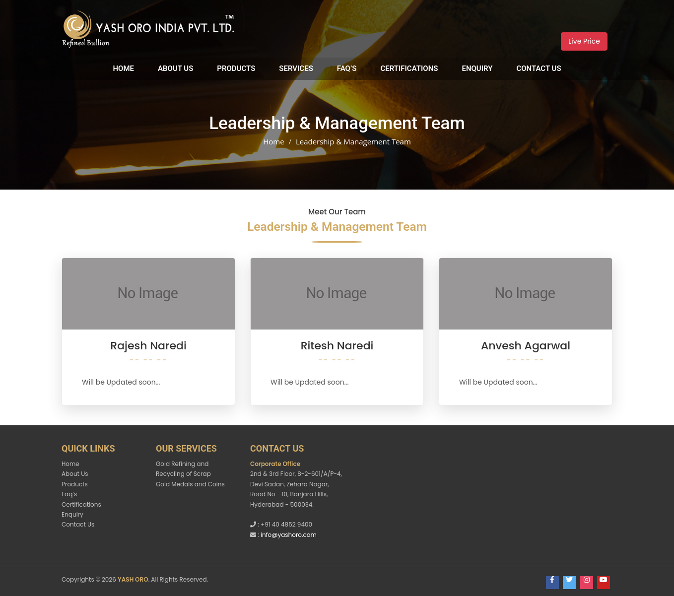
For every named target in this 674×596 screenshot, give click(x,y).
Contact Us (538, 68)
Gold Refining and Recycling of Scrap (183, 469)
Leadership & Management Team (353, 141)
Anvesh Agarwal (525, 345)
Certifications (409, 68)
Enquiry (477, 68)
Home (123, 68)
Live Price (584, 41)
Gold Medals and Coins (190, 484)
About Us (175, 68)
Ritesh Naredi (337, 345)
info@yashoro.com (289, 534)
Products (236, 68)
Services (296, 68)
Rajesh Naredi (148, 345)
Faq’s (347, 68)
